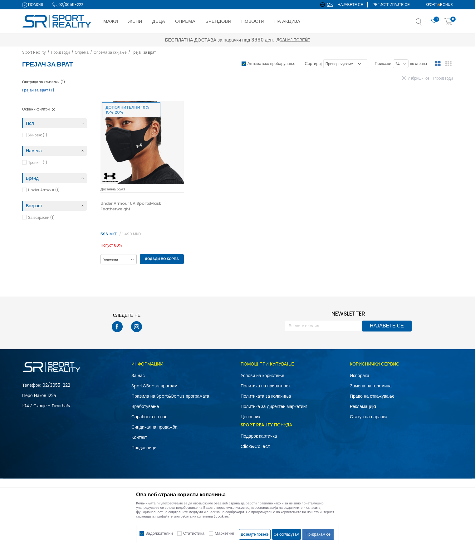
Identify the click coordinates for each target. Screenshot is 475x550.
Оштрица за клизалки (43, 82)
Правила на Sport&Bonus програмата (170, 396)
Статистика (193, 533)
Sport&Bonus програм (154, 386)
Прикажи (383, 63)
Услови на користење (262, 375)
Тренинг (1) (37, 162)
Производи (60, 52)
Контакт (139, 437)
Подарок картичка (259, 436)
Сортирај (313, 63)
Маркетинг (224, 533)
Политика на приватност (265, 386)
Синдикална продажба (154, 427)
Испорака (359, 375)
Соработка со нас (149, 417)
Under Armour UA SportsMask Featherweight (130, 206)
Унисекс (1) (37, 135)
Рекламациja (363, 406)
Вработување (145, 406)
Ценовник (250, 417)
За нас (138, 375)
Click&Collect (255, 446)
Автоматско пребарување (271, 63)
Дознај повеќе (293, 40)
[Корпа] (448, 22)
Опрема (82, 52)
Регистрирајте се (391, 4)
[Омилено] (433, 21)
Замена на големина (371, 386)
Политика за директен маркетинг (274, 406)
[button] (425, 23)
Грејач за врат (38, 90)
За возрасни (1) (41, 217)
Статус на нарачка (368, 417)
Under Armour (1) (44, 190)
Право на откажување (372, 396)
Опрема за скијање (110, 52)
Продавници (143, 447)
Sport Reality (34, 52)
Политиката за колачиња (266, 396)
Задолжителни (159, 533)
